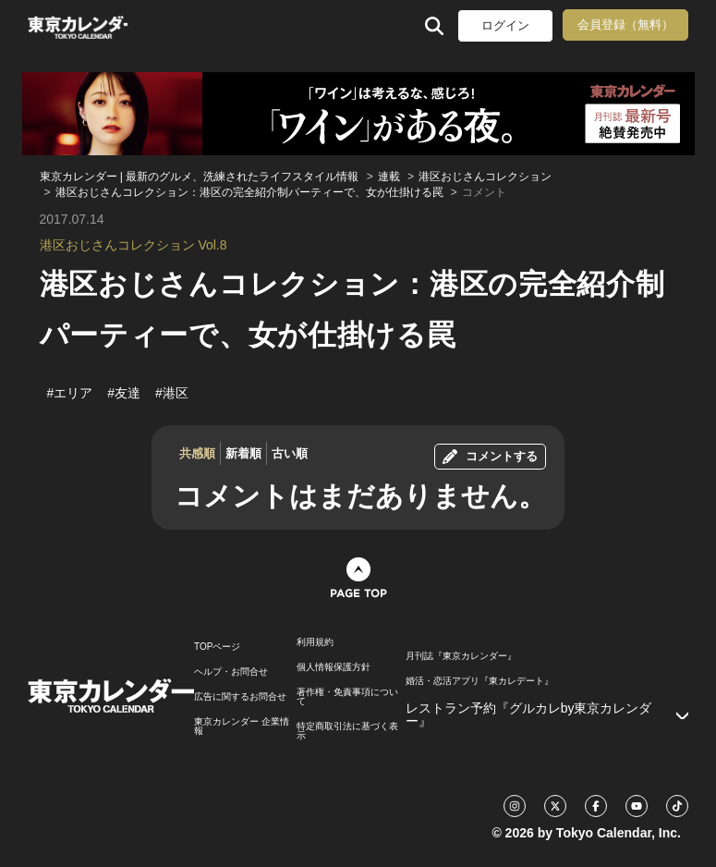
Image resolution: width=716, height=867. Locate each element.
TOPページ (217, 647)
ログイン (505, 25)
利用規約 (315, 642)
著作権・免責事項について (347, 697)
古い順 (290, 453)
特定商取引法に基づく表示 (347, 731)
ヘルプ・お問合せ (231, 672)
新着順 (243, 453)
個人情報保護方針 (333, 667)
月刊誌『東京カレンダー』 (461, 656)
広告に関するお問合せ (240, 697)
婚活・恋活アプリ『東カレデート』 (479, 681)
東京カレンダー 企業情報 (241, 726)
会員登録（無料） (625, 24)
